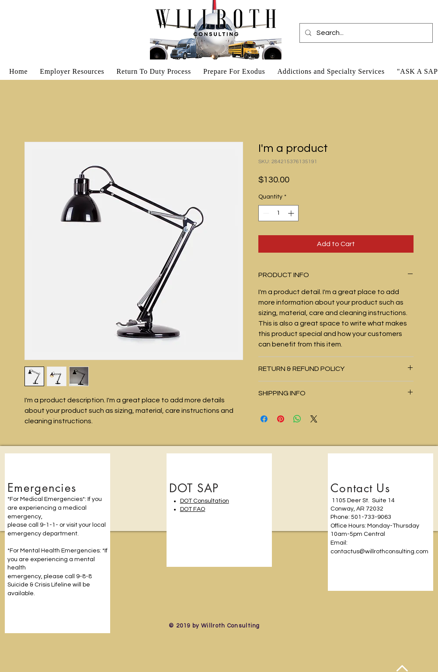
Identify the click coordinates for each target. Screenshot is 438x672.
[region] (57, 543)
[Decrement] (265, 213)
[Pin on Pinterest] (280, 419)
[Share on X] (314, 419)
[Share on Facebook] (264, 419)
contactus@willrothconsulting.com (379, 552)
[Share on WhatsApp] (297, 419)
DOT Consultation (204, 501)
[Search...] (365, 33)
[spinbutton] (278, 213)
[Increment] (291, 213)
